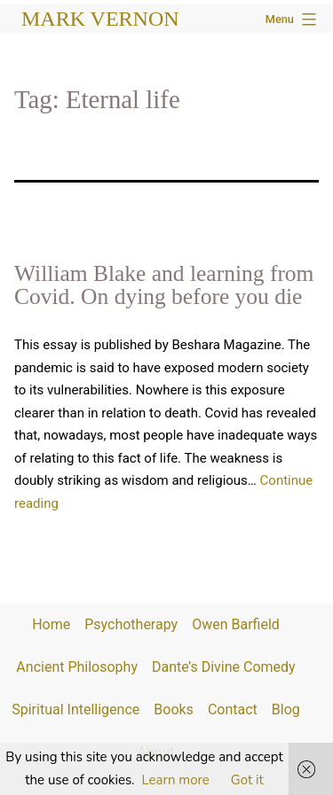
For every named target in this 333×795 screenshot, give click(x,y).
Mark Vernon (100, 18)
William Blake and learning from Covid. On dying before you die (163, 285)
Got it (247, 780)
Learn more (176, 780)
